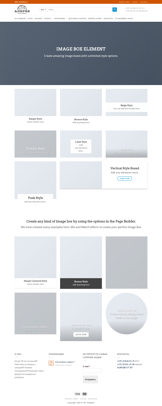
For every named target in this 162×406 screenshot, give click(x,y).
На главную (20, 18)
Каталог (38, 18)
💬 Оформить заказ (124, 18)
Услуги (48, 18)
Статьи (135, 2)
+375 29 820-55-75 (133, 8)
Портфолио (60, 18)
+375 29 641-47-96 (133, 11)
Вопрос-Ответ (124, 2)
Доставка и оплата (77, 18)
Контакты (143, 2)
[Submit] (115, 9)
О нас (30, 18)
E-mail (86, 366)
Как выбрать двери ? (65, 362)
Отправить (90, 379)
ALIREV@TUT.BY (125, 367)
